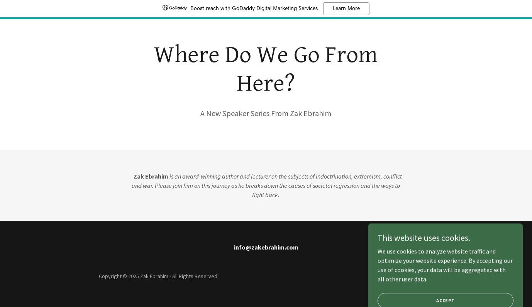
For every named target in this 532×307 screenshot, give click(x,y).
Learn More (346, 8)
